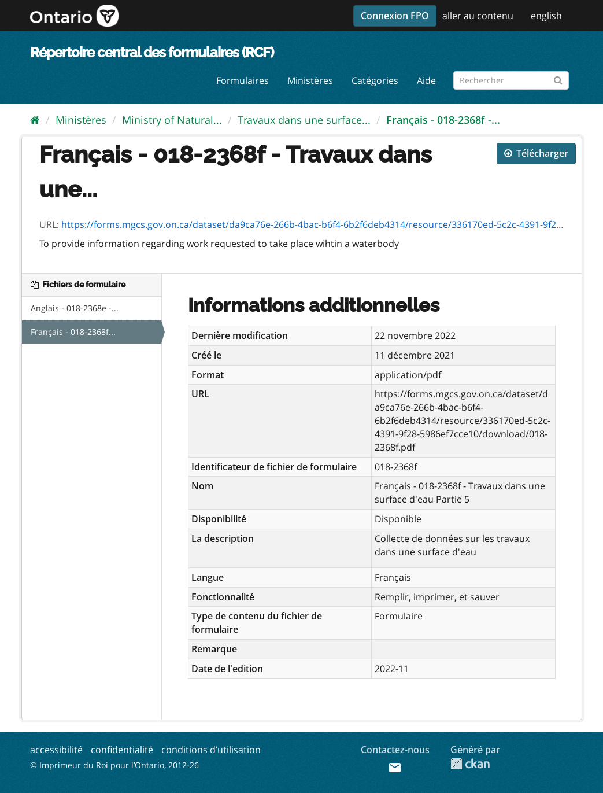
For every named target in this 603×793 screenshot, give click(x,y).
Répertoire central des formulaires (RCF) (151, 52)
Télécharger (536, 153)
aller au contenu (477, 15)
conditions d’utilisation (211, 749)
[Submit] (558, 78)
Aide (426, 80)
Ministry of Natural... (172, 120)
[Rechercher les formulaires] (511, 80)
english (546, 15)
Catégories (375, 80)
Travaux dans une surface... (304, 120)
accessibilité (56, 749)
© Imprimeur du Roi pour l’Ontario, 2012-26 (114, 764)
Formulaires (242, 80)
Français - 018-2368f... (73, 331)
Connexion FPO (395, 15)
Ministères (310, 80)
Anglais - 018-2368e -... (75, 308)
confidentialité (122, 749)
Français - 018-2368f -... (443, 120)
